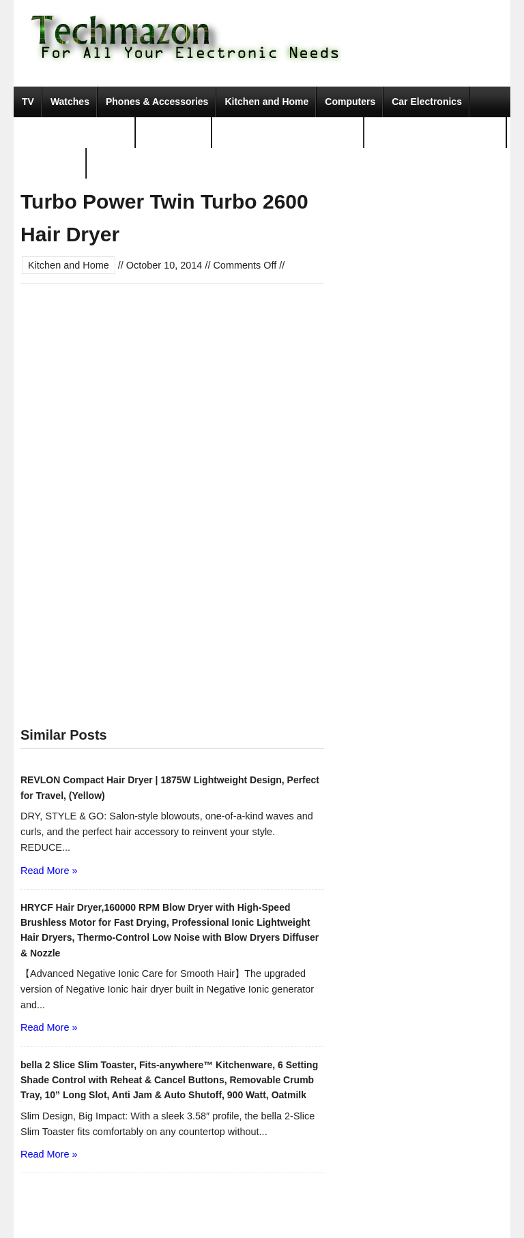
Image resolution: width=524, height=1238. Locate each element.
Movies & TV (50, 162)
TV (28, 101)
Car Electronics (427, 101)
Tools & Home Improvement (436, 132)
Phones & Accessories (157, 101)
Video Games (174, 132)
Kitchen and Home (266, 101)
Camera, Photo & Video (75, 132)
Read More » (48, 870)
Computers (350, 101)
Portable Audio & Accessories (288, 132)
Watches (69, 101)
